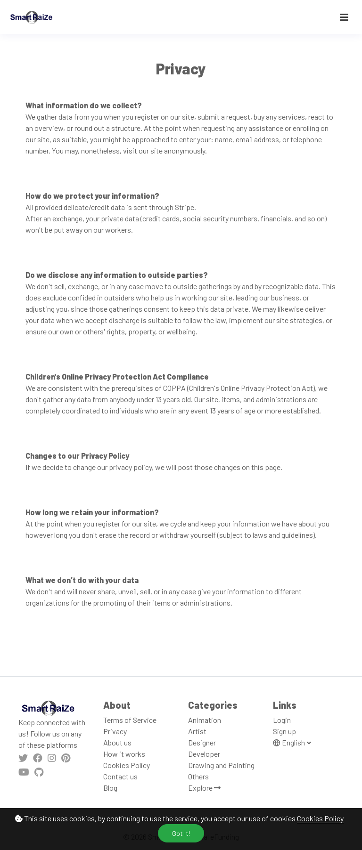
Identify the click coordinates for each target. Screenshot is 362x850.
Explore (204, 787)
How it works (124, 753)
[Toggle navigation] (344, 17)
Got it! (181, 833)
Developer (204, 753)
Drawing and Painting (221, 765)
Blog (110, 787)
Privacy (115, 731)
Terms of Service (129, 719)
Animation (204, 719)
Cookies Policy (320, 818)
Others (198, 776)
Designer (202, 742)
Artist (197, 731)
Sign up (284, 731)
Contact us (120, 776)
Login (282, 719)
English (289, 742)
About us (117, 742)
